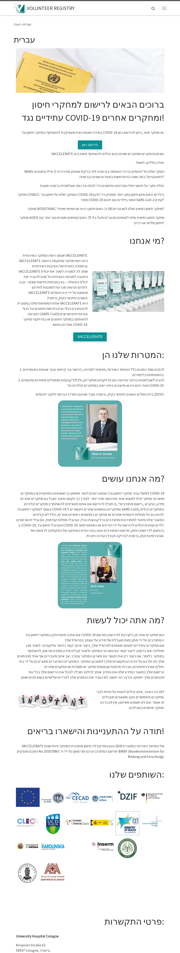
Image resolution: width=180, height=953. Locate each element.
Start (17, 24)
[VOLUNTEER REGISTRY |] (19, 7)
